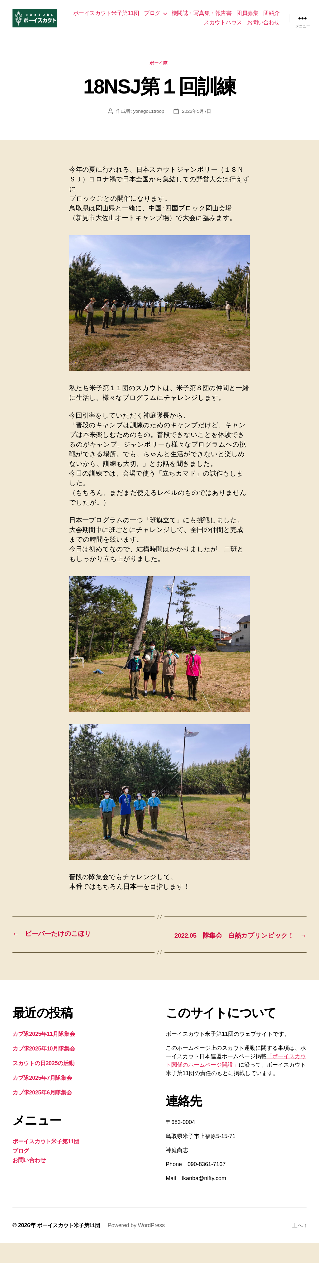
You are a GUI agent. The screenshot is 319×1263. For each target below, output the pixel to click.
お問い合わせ (263, 27)
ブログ (173, 18)
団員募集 (269, 18)
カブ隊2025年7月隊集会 (42, 1098)
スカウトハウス (223, 27)
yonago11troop (148, 121)
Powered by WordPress (140, 1245)
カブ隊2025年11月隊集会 (43, 1054)
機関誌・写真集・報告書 (223, 18)
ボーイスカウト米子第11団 (127, 18)
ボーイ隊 (159, 73)
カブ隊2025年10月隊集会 (43, 1068)
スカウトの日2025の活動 (43, 1083)
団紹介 (191, 27)
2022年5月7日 (197, 121)
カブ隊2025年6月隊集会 (42, 1112)
